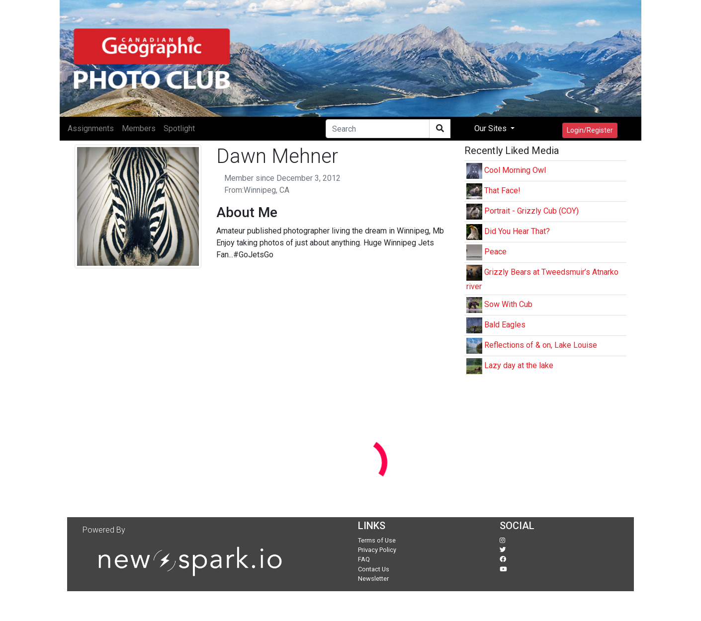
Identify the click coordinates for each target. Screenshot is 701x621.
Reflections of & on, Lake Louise (540, 345)
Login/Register (590, 130)
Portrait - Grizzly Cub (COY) (531, 211)
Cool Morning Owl (515, 170)
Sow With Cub (508, 304)
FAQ (364, 559)
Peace (495, 251)
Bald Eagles (505, 324)
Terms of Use (377, 540)
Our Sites (491, 128)
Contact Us (373, 569)
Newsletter (373, 578)
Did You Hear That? (517, 231)
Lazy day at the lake (518, 365)
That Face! (502, 190)
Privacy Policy (377, 549)
